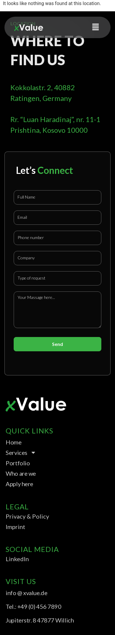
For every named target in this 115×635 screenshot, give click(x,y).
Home (13, 442)
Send (57, 344)
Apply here (19, 483)
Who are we (21, 473)
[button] (96, 27)
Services (21, 452)
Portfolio (18, 463)
